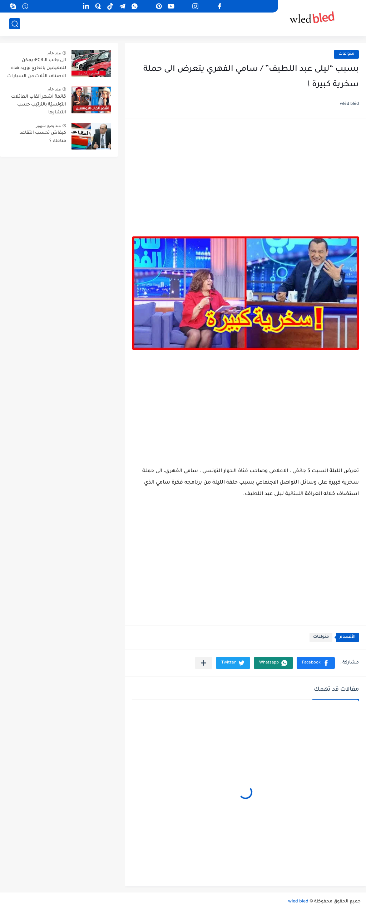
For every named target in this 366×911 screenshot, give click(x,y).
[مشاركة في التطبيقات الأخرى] (203, 663)
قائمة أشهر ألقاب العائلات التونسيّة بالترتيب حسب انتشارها (38, 105)
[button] (316, 663)
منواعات (346, 54)
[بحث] (14, 23)
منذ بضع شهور (48, 125)
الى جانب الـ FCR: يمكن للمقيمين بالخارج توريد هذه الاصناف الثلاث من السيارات (36, 68)
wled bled (298, 901)
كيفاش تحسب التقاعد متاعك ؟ (43, 137)
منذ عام (54, 52)
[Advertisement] (245, 181)
